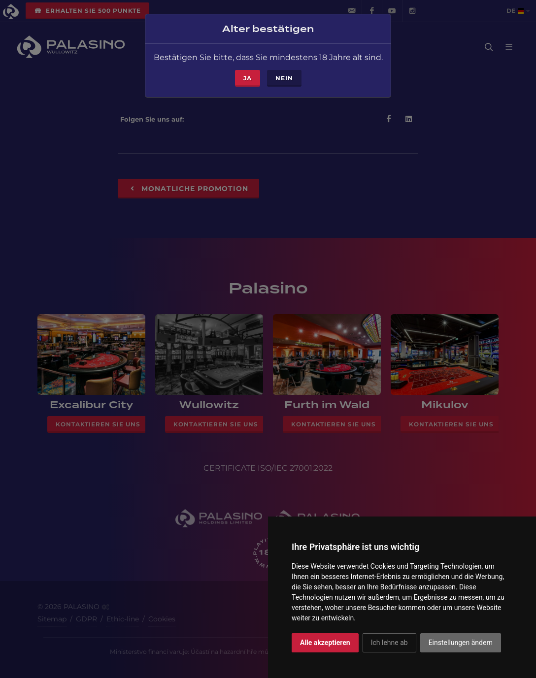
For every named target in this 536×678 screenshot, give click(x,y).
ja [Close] (247, 75)
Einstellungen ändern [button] (461, 642)
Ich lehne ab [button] (389, 642)
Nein (284, 75)
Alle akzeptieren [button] (325, 642)
